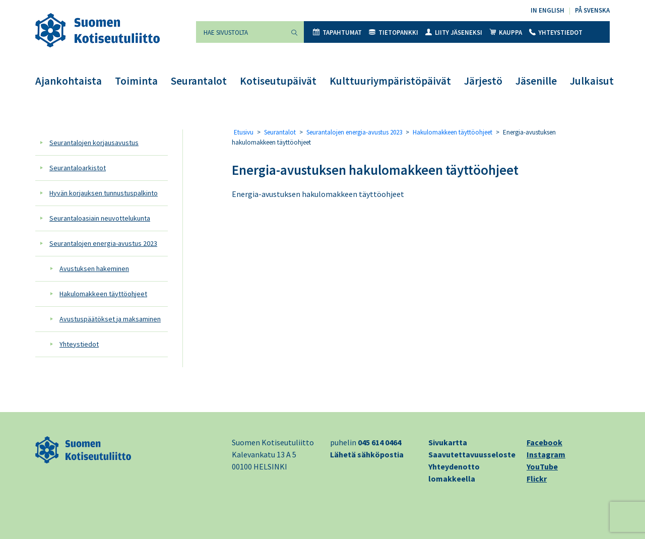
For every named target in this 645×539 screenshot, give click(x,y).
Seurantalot (199, 81)
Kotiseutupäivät (278, 81)
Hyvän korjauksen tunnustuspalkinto (103, 192)
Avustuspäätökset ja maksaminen (110, 318)
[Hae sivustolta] (240, 32)
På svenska (592, 10)
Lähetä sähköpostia (367, 454)
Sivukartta (447, 442)
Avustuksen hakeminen (94, 268)
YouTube (542, 466)
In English (547, 10)
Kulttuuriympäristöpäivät (390, 81)
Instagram (546, 454)
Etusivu (243, 132)
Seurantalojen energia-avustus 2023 (103, 243)
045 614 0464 (379, 442)
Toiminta (136, 81)
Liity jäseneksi (453, 32)
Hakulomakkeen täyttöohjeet (103, 293)
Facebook (544, 442)
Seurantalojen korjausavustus (94, 142)
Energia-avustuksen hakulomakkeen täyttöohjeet (375, 169)
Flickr (537, 479)
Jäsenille (536, 81)
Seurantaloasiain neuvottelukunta (99, 218)
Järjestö (483, 81)
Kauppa (505, 32)
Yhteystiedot (556, 32)
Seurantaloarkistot (77, 167)
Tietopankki (393, 32)
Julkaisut (592, 81)
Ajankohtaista (68, 81)
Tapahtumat (337, 32)
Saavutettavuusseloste (471, 454)
